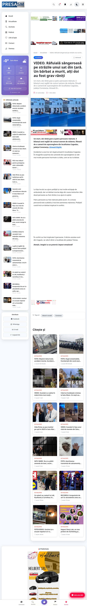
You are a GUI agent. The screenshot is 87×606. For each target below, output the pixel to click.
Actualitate (11, 21)
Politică (9, 32)
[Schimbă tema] (76, 4)
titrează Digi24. (55, 147)
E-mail (15, 330)
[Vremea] (71, 4)
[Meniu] (83, 4)
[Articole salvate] (65, 4)
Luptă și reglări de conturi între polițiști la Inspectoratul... (19, 248)
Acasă (9, 16)
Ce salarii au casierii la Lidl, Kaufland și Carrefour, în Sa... (19, 274)
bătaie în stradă (47, 315)
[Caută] (54, 4)
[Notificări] (59, 4)
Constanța (58, 315)
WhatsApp (15, 324)
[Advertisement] (58, 174)
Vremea (9, 48)
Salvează (77, 57)
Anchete (10, 27)
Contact (9, 43)
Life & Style (11, 38)
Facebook (15, 319)
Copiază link (15, 335)
